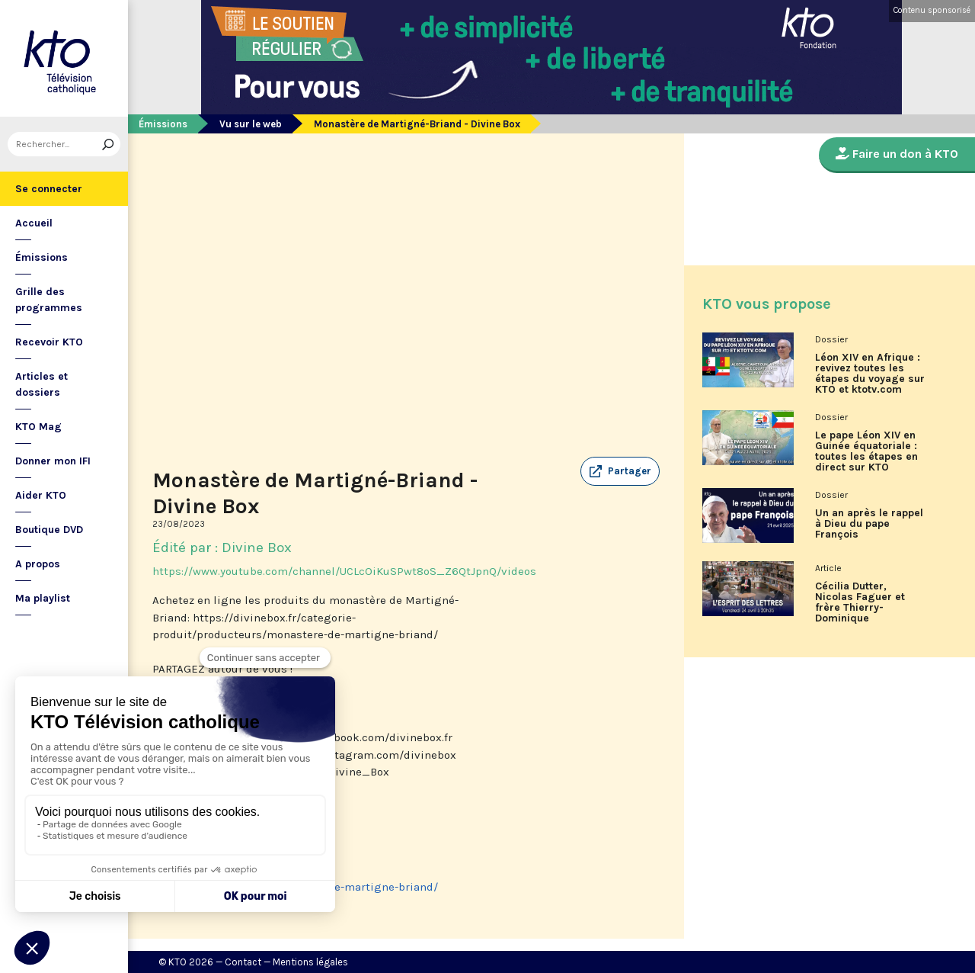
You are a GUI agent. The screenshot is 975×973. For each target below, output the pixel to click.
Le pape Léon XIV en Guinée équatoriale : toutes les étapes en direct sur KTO (866, 451)
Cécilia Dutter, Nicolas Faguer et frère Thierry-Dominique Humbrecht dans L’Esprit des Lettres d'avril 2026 (864, 607)
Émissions (41, 257)
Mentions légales (310, 962)
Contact (243, 962)
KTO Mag (38, 426)
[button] (620, 471)
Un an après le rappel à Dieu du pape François (869, 524)
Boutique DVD (49, 529)
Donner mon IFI (53, 460)
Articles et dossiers (41, 384)
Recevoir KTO (49, 342)
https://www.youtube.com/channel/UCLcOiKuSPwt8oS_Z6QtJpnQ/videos (344, 571)
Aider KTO (40, 495)
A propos (37, 563)
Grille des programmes (48, 299)
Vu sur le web (250, 124)
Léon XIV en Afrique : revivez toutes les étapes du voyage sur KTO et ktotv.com (870, 373)
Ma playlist (42, 598)
